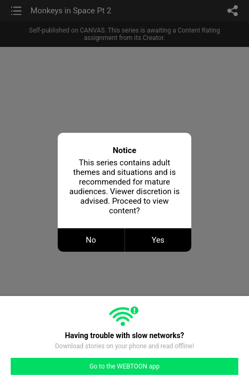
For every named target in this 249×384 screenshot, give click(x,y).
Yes (158, 240)
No (91, 240)
